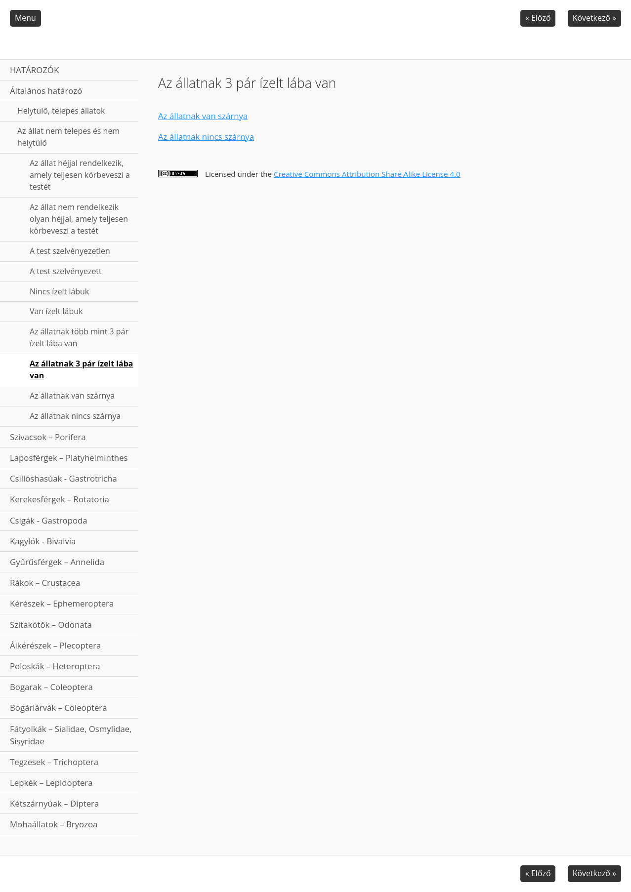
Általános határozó (46, 90)
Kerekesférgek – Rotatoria (59, 499)
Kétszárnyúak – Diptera (54, 803)
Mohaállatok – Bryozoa (53, 824)
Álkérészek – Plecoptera (55, 645)
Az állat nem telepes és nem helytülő (68, 136)
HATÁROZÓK (34, 70)
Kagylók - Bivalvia (43, 541)
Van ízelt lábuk (56, 311)
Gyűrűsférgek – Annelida (57, 562)
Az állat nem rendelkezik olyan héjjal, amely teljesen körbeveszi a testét (79, 219)
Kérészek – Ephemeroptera (62, 603)
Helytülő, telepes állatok (61, 110)
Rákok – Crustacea (45, 582)
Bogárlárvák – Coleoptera (58, 707)
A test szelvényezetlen (70, 250)
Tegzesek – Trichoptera (54, 762)
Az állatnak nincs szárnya (75, 415)
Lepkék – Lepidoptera (51, 782)
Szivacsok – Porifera (48, 437)
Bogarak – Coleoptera (51, 686)
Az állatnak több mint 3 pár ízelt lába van (79, 337)
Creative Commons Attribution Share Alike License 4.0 (367, 174)
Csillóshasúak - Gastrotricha (63, 478)
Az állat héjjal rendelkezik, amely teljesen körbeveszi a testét (80, 175)
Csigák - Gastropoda (48, 520)
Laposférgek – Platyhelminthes (69, 457)
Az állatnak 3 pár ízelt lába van (81, 369)
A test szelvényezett (66, 271)
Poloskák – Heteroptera (55, 666)
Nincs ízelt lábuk (59, 291)
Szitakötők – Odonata (51, 624)
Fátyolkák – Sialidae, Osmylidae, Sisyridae (71, 735)
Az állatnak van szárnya (72, 395)
